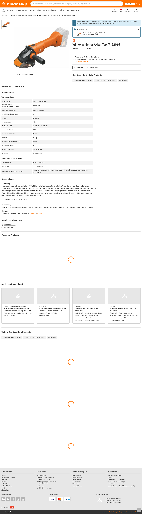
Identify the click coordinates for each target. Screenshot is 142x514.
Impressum (103, 512)
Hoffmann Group (64, 10)
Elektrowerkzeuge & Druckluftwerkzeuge (23, 15)
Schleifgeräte (56, 15)
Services (32, 10)
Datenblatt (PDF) (8, 225)
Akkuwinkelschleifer (70, 15)
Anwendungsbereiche (21, 10)
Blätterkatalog (93, 67)
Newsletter (111, 484)
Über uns (4, 480)
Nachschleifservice (42, 484)
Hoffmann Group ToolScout (45, 477)
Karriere (3, 475)
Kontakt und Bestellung (115, 475)
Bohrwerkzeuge (77, 477)
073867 (40, 213)
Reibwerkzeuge (77, 475)
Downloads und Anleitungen (116, 482)
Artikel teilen (78, 67)
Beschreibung (19, 86)
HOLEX (3, 488)
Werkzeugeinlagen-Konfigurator (46, 482)
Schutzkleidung (77, 486)
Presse (3, 482)
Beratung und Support (50, 10)
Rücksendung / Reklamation (116, 480)
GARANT (4, 484)
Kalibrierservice (41, 486)
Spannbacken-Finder (43, 480)
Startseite (5, 15)
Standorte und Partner (8, 477)
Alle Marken (5, 490)
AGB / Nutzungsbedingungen (116, 512)
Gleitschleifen (76, 482)
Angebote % (75, 10)
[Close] (138, 29)
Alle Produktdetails (81, 62)
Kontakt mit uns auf (108, 23)
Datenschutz (130, 512)
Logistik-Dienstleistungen (44, 488)
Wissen (39, 10)
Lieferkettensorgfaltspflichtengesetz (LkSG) (121, 486)
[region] (7, 48)
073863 (32, 213)
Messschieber (76, 480)
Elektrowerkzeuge (44, 15)
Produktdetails (6, 86)
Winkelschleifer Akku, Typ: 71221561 (94, 33)
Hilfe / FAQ (111, 477)
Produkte (10, 10)
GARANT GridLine (6, 486)
